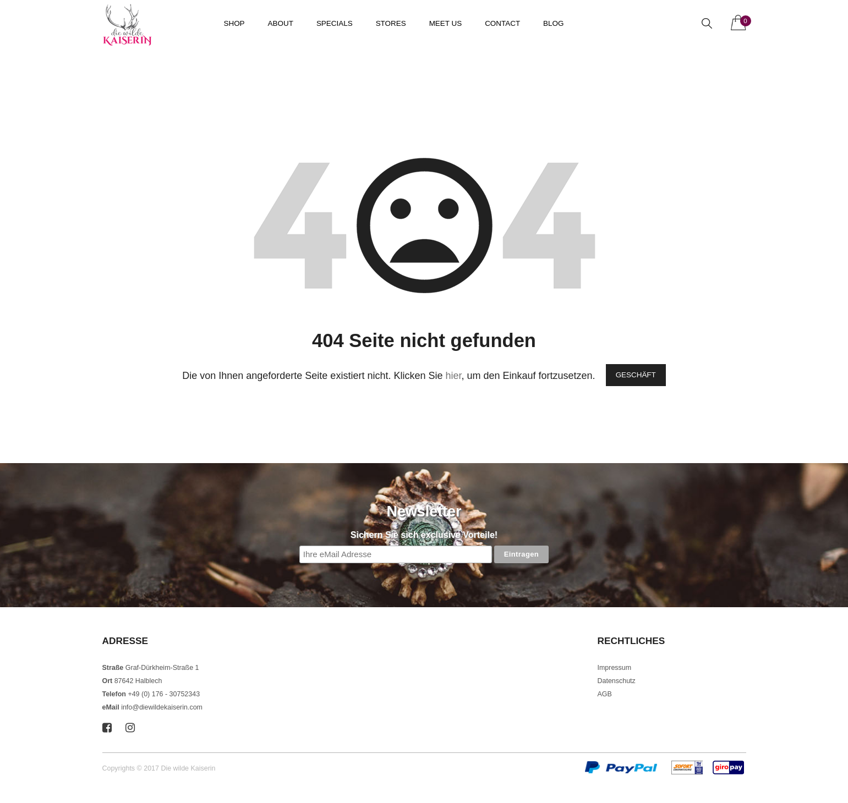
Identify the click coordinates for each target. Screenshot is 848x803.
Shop (234, 23)
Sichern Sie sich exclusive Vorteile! (424, 535)
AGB (605, 694)
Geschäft (636, 375)
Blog (553, 23)
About (280, 23)
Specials (334, 23)
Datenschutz (617, 681)
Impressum (615, 668)
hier (453, 375)
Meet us (445, 23)
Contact (502, 23)
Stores (391, 23)
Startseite (118, 59)
